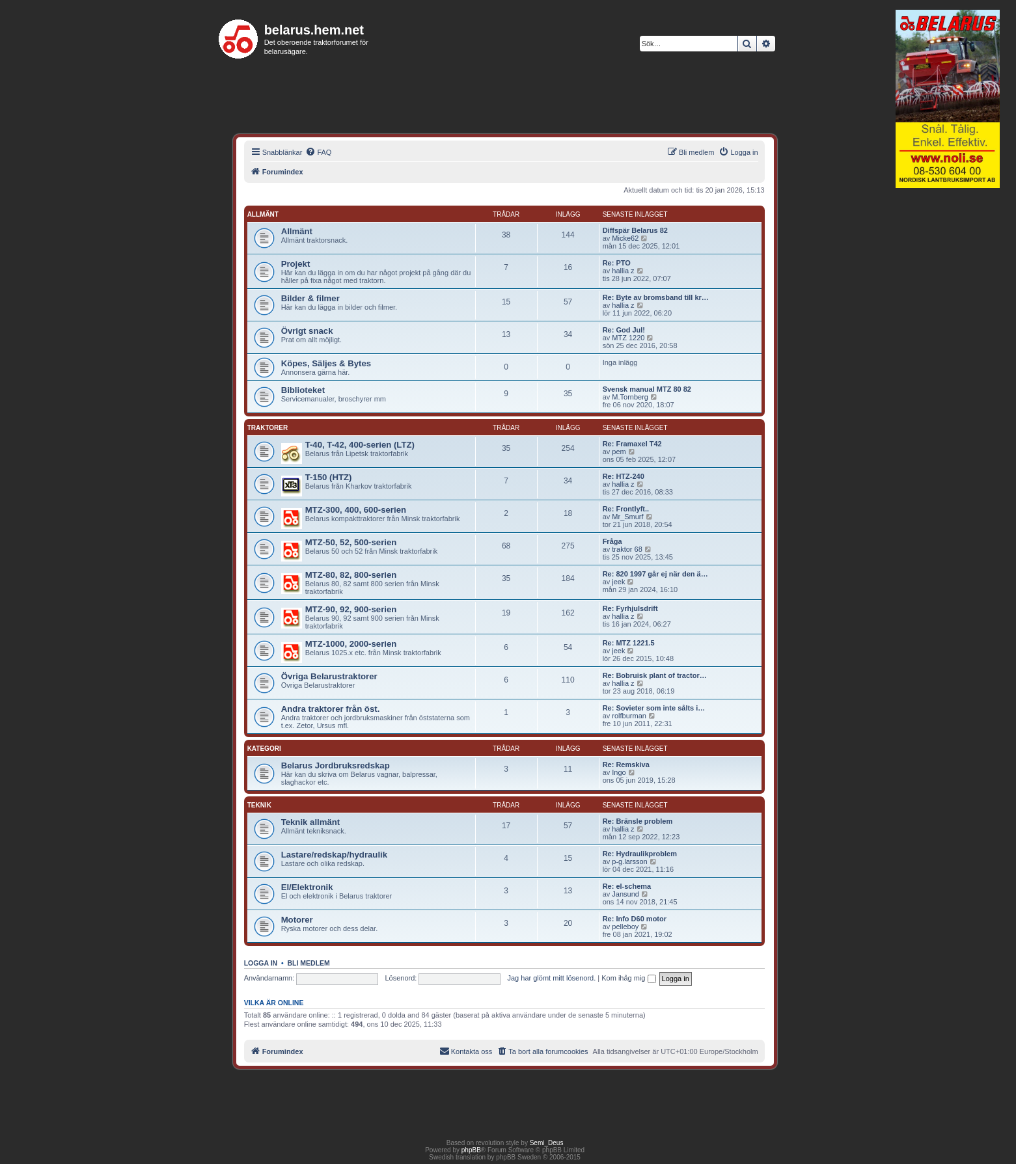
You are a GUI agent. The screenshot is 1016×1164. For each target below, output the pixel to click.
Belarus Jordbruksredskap (335, 765)
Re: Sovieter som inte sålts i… (654, 708)
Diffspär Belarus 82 (635, 230)
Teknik (259, 805)
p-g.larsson (629, 861)
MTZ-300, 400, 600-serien (355, 510)
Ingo (618, 772)
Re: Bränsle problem (638, 821)
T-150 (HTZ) (328, 477)
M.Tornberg (630, 397)
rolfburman (629, 716)
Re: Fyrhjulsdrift (630, 608)
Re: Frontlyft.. (626, 509)
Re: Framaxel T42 (632, 444)
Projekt (295, 264)
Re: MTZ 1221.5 (629, 643)
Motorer (297, 920)
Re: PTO (617, 263)
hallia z (623, 271)
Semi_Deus (547, 1142)
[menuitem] (318, 152)
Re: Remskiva (626, 764)
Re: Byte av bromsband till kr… (656, 297)
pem (618, 451)
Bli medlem (309, 963)
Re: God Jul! (624, 330)
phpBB (471, 1150)
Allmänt (263, 214)
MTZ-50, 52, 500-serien (351, 542)
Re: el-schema (627, 886)
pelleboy (625, 926)
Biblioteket (303, 390)
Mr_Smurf (627, 517)
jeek (618, 582)
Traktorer (267, 427)
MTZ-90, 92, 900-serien (351, 609)
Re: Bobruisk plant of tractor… (655, 675)
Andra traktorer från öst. (330, 709)
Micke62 (625, 238)
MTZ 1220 (628, 338)
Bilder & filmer (310, 298)
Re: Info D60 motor (634, 919)
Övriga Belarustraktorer (329, 676)
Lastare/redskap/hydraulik (334, 854)
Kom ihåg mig (628, 978)
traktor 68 (627, 549)
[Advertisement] (948, 393)
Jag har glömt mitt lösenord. (551, 978)
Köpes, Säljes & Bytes (326, 363)
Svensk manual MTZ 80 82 (647, 389)
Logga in (261, 963)
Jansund (625, 894)
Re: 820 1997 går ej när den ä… (655, 574)
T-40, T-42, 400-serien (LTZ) (360, 445)
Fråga (612, 541)
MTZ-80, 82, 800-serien (351, 575)
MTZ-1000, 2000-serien (351, 644)
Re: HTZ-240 (623, 476)
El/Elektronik (307, 887)
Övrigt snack (307, 331)
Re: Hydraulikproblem (640, 854)
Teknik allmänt (310, 822)
